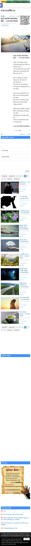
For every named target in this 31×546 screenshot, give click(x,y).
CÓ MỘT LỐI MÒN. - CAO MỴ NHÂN (24, 256)
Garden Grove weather (15, 353)
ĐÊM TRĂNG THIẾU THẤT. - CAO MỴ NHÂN (24, 270)
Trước (12, 16)
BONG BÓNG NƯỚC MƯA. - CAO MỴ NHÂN (24, 227)
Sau (17, 16)
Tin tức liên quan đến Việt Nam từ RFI (13, 514)
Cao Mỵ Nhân (5, 25)
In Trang (1, 134)
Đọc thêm (21, 191)
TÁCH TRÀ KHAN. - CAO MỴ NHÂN (25, 313)
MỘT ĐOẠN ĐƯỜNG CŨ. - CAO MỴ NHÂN (24, 285)
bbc (5, 511)
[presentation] (14, 165)
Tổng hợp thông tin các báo (11, 528)
